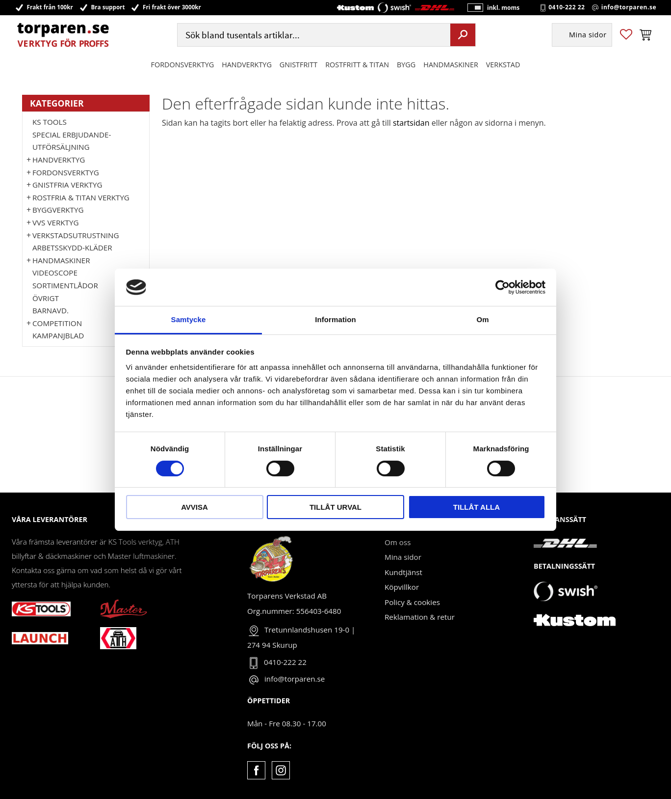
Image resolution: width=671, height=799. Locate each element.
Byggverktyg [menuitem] (57, 210)
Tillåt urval (335, 507)
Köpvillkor (402, 587)
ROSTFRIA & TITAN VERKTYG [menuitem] (80, 197)
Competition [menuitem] (57, 323)
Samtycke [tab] (188, 319)
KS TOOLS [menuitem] (49, 122)
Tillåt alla (476, 507)
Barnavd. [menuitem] (50, 310)
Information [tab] (335, 319)
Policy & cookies (412, 602)
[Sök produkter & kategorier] (313, 36)
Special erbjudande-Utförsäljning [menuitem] (71, 141)
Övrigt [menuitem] (45, 298)
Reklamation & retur (420, 617)
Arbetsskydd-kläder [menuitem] (72, 247)
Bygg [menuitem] (406, 65)
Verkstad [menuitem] (503, 65)
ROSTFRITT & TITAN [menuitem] (357, 65)
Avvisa (194, 507)
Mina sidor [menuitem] (588, 36)
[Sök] (462, 36)
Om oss (398, 542)
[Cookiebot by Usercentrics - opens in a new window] (502, 287)
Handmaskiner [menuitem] (450, 65)
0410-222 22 (566, 8)
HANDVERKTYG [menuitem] (247, 65)
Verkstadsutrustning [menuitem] (75, 235)
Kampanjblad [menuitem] (58, 335)
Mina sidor (403, 557)
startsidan (411, 122)
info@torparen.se (628, 8)
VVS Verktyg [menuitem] (55, 222)
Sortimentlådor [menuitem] (65, 285)
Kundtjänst (403, 572)
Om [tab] (482, 319)
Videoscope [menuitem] (54, 272)
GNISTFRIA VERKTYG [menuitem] (67, 185)
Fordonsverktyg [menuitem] (182, 65)
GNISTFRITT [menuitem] (298, 65)
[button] (626, 36)
